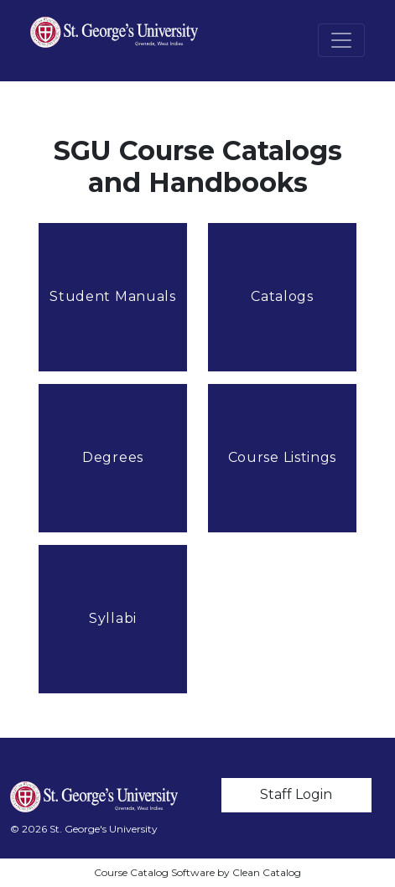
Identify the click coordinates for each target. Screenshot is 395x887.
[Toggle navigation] (341, 40)
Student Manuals (112, 296)
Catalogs (282, 296)
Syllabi (113, 618)
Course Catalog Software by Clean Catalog (197, 872)
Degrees (112, 457)
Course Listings (282, 457)
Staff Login (296, 794)
